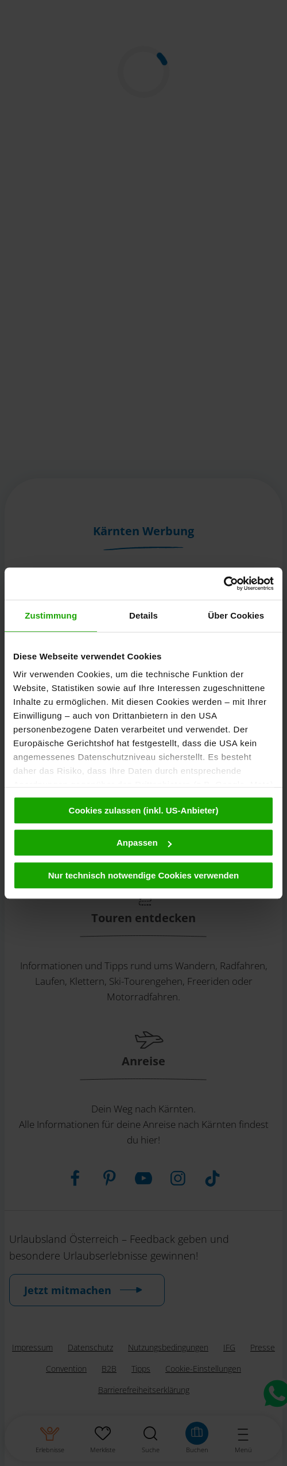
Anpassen (144, 842)
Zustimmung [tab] (51, 615)
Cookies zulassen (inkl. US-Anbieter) (144, 810)
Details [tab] (143, 615)
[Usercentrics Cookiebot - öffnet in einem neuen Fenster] (223, 583)
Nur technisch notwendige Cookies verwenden (143, 875)
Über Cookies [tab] (236, 615)
